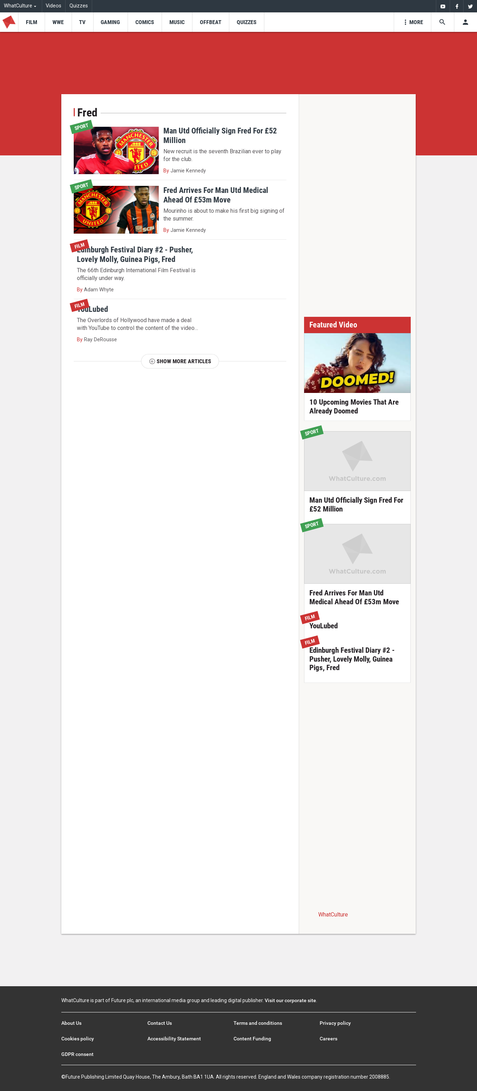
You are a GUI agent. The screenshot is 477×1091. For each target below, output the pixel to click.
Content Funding (252, 1038)
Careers (328, 1038)
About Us (71, 1023)
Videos (53, 6)
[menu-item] (31, 22)
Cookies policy (77, 1038)
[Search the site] (442, 22)
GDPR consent (77, 1054)
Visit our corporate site (290, 1000)
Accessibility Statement (174, 1038)
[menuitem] (443, 6)
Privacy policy (335, 1023)
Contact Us (159, 1023)
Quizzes (78, 6)
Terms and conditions (258, 1023)
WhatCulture (333, 914)
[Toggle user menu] (465, 22)
